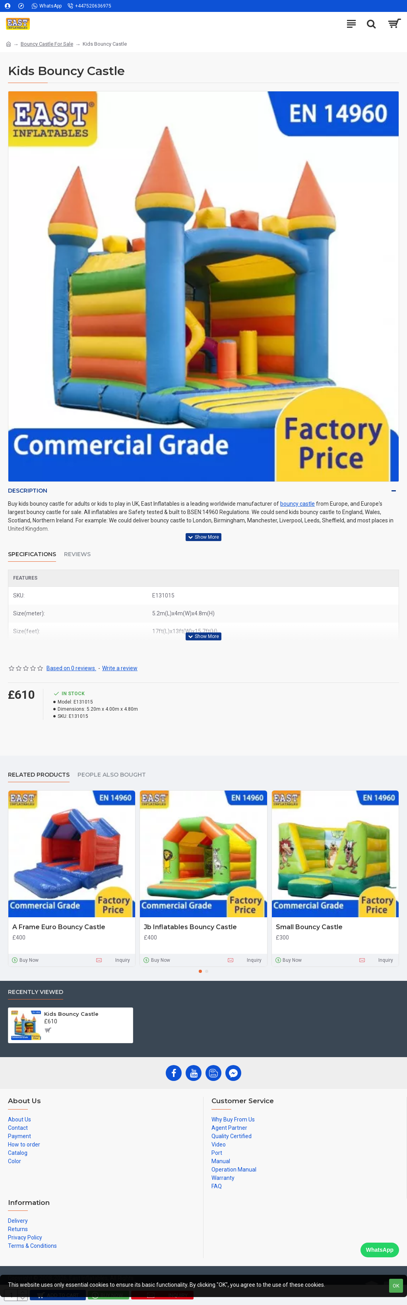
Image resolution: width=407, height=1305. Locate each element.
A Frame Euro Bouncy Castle (58, 927)
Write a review (120, 668)
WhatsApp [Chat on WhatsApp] (379, 1250)
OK (396, 1286)
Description (27, 490)
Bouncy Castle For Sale (47, 44)
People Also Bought (112, 774)
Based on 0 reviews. (71, 668)
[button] (200, 971)
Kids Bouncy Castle (71, 1014)
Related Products (39, 774)
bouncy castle (297, 504)
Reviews (77, 554)
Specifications (32, 554)
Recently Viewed (35, 992)
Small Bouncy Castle (309, 927)
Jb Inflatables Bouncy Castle (190, 927)
